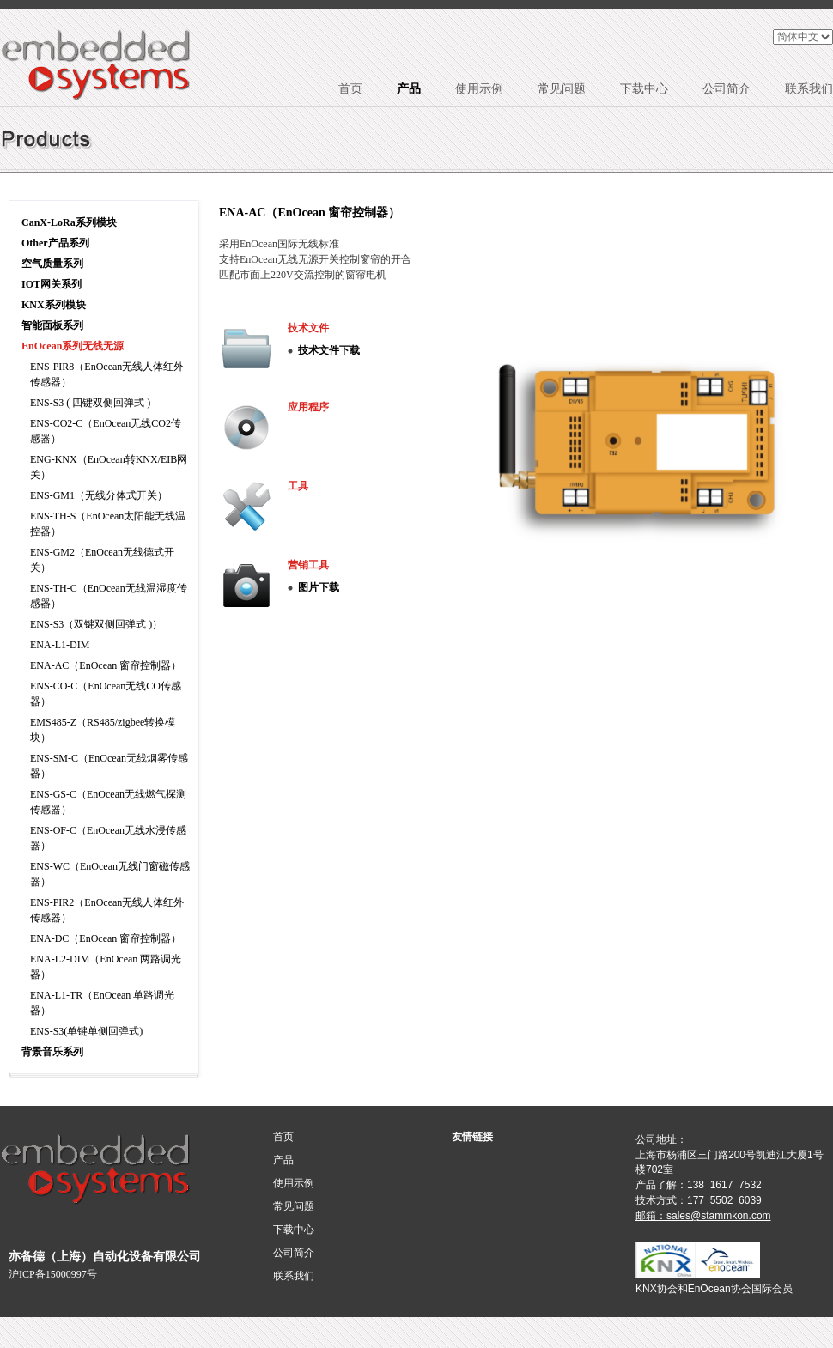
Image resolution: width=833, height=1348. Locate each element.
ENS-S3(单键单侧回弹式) (86, 1031)
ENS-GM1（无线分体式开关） (98, 495)
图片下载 (318, 587)
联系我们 (809, 88)
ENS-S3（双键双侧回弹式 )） (96, 624)
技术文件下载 (329, 350)
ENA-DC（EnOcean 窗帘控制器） (105, 938)
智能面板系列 (52, 325)
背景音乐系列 (52, 1052)
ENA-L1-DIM (59, 645)
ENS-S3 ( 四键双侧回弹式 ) (90, 403)
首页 (350, 88)
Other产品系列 (55, 243)
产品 (409, 88)
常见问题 (562, 88)
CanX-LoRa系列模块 (69, 222)
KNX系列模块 (53, 305)
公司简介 (726, 88)
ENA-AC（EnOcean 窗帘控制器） (105, 665)
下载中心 (644, 88)
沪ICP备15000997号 (53, 1274)
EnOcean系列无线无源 (72, 346)
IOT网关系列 (51, 284)
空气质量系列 (52, 264)
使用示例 (479, 88)
